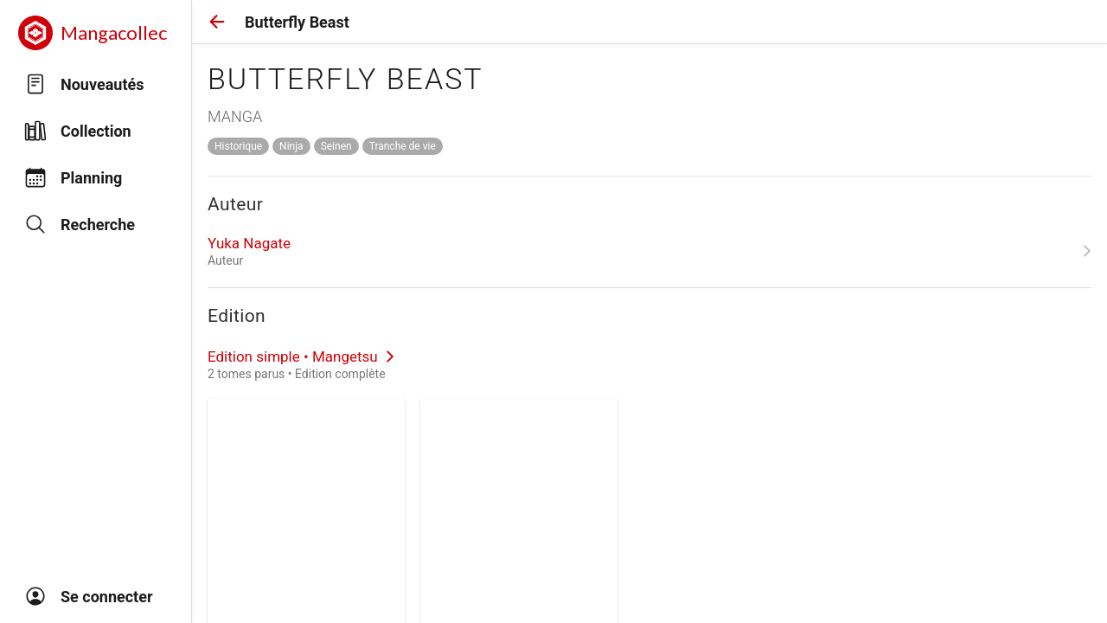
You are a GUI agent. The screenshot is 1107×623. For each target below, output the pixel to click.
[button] (217, 21)
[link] (649, 251)
